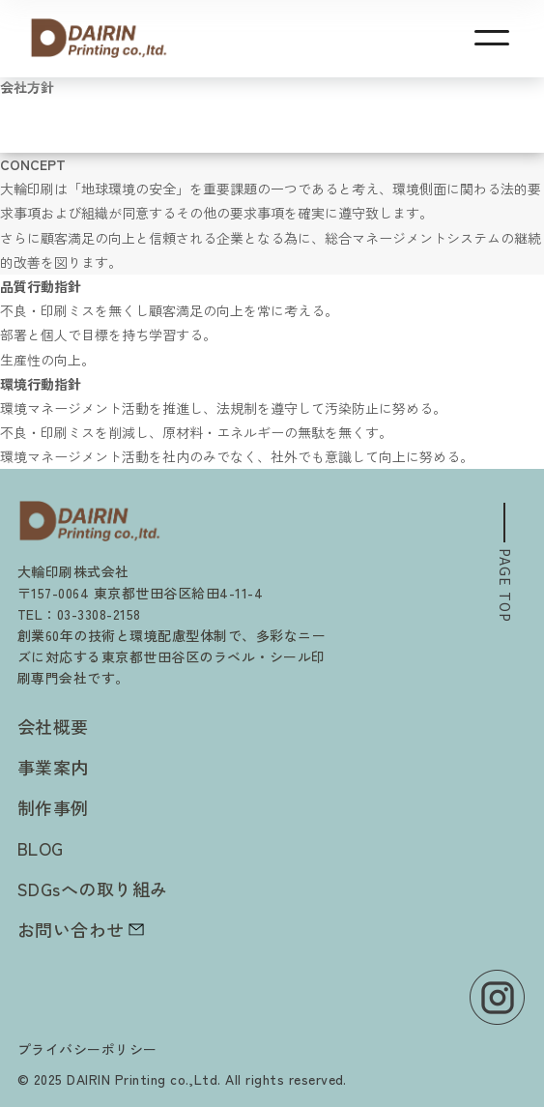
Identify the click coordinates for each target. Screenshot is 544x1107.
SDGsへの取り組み (92, 888)
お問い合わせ (80, 929)
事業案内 (53, 766)
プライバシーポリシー (87, 1049)
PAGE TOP (515, 585)
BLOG (40, 848)
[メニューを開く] (492, 38)
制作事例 (53, 807)
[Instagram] (497, 997)
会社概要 (53, 726)
